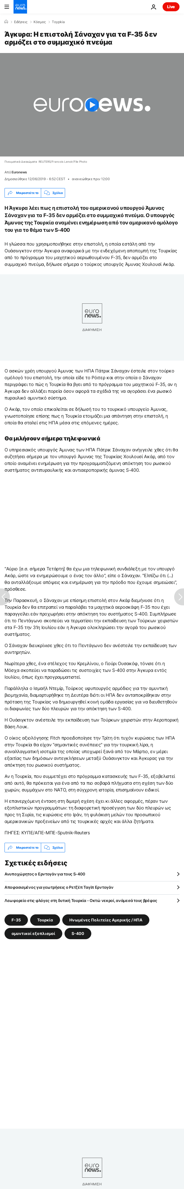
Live (171, 6)
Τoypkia (58, 22)
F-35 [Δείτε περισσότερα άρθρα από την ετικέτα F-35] (16, 919)
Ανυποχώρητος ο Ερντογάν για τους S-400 (45, 874)
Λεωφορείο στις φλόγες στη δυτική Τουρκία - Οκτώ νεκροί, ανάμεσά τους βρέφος (81, 900)
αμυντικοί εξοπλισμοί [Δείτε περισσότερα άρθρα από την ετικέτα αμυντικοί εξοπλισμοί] (33, 933)
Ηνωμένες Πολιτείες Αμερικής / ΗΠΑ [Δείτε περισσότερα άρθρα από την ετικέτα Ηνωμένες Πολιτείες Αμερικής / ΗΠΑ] (105, 919)
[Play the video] (92, 104)
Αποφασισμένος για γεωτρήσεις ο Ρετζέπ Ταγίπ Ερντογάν (59, 887)
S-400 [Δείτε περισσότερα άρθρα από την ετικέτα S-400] (78, 933)
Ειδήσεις (20, 22)
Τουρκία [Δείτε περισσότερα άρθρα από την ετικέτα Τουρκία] (45, 919)
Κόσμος (40, 22)
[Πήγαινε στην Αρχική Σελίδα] (20, 7)
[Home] (6, 22)
